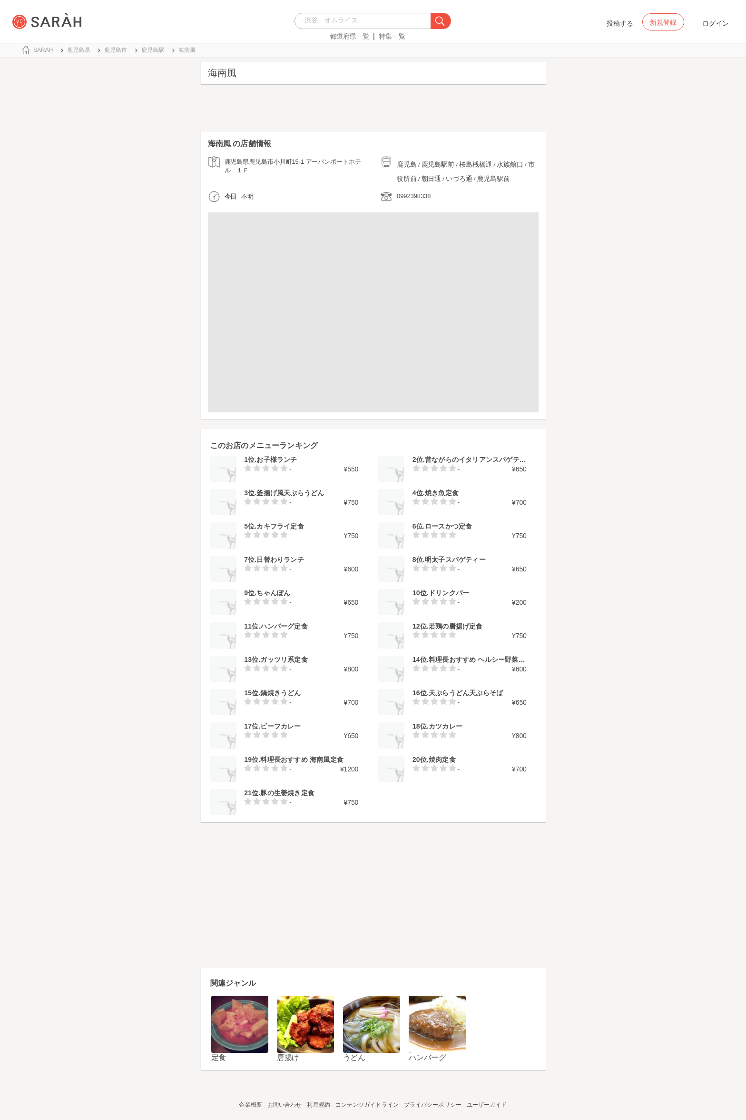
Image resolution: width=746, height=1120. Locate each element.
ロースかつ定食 (448, 526)
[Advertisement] (373, 110)
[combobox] (365, 21)
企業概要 (250, 1104)
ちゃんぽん (273, 593)
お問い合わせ (284, 1104)
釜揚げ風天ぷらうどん (290, 493)
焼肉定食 (442, 759)
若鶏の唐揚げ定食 (456, 626)
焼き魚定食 (442, 493)
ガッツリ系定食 (283, 659)
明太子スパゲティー (455, 559)
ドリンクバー (449, 593)
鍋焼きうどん (280, 693)
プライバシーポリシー (432, 1104)
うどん (354, 1057)
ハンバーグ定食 (283, 626)
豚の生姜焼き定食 (287, 793)
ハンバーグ (427, 1057)
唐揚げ (288, 1057)
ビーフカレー (280, 726)
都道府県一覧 (350, 36)
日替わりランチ (280, 559)
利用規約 (318, 1104)
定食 (218, 1057)
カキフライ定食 (280, 526)
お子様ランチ (276, 459)
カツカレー (445, 726)
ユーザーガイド (487, 1104)
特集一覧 (392, 36)
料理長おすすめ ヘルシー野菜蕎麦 (480, 659)
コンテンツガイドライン (367, 1104)
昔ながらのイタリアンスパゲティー (479, 459)
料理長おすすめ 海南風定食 (302, 759)
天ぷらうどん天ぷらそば (466, 693)
